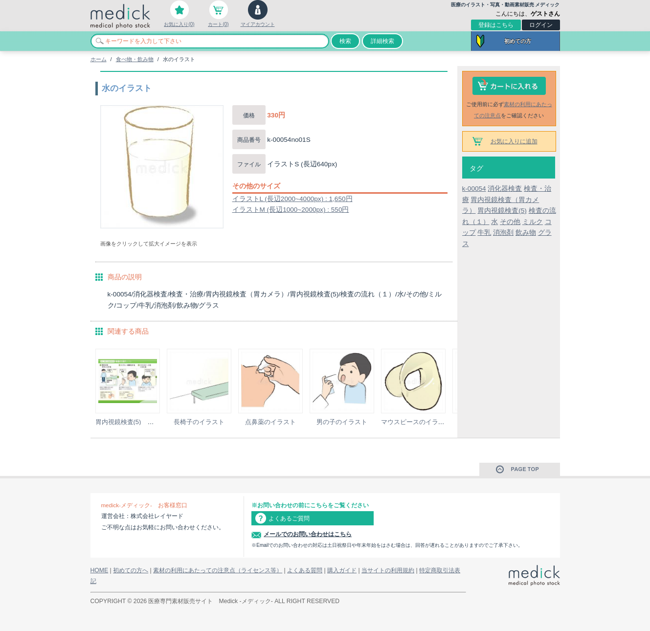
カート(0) (218, 24)
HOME (99, 570)
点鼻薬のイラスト (270, 422)
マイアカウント (258, 24)
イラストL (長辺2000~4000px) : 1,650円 (292, 199)
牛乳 (484, 232)
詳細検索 (382, 41)
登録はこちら (496, 25)
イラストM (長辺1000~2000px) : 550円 (290, 209)
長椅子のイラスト (199, 422)
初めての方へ (130, 570)
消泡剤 (503, 232)
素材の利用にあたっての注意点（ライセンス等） (217, 570)
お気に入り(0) (179, 24)
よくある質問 (304, 570)
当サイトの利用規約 (387, 570)
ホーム (98, 59)
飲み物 (526, 232)
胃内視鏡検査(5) (502, 210)
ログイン (541, 25)
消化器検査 (505, 188)
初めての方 (517, 41)
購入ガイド (342, 570)
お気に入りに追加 (514, 141)
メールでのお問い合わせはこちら (308, 534)
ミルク (532, 221)
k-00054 (474, 188)
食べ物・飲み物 (135, 59)
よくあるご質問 (289, 518)
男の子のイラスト (341, 422)
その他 (510, 221)
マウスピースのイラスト (416, 422)
